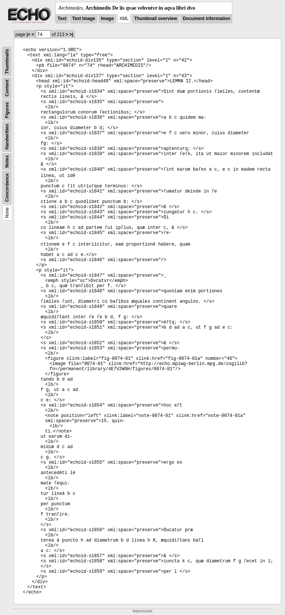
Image (107, 18)
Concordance (7, 187)
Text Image (83, 18)
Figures (7, 110)
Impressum (142, 611)
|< (28, 34)
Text (62, 18)
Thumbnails (7, 61)
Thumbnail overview (155, 18)
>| (71, 34)
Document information (206, 18)
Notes (7, 161)
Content (7, 88)
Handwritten (7, 136)
